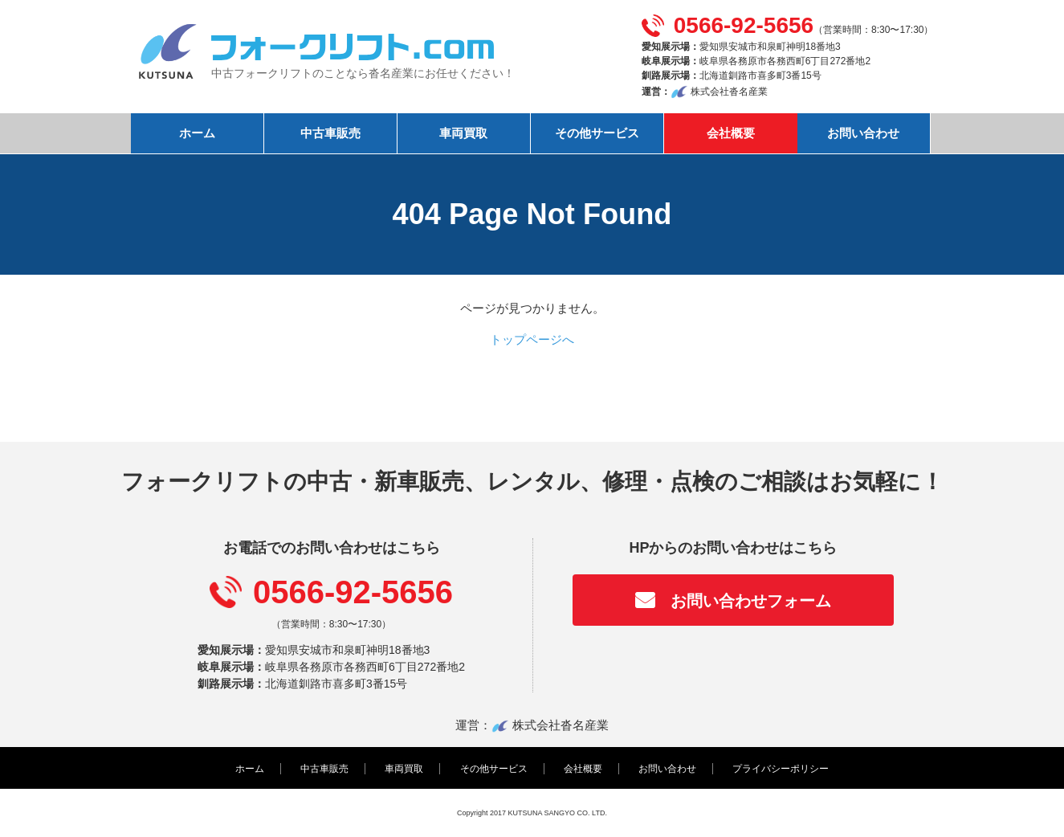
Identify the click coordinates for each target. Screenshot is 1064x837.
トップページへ (532, 339)
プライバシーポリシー (780, 768)
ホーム (197, 133)
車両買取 (463, 133)
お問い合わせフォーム (751, 601)
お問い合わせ (863, 133)
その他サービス (597, 133)
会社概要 (731, 133)
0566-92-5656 (743, 25)
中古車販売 (330, 133)
